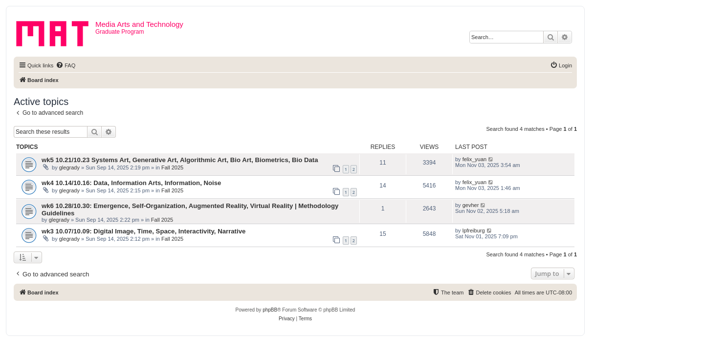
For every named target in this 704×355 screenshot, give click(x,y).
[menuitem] (65, 65)
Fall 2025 (172, 167)
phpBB (270, 310)
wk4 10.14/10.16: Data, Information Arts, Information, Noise (131, 183)
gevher (470, 205)
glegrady (69, 167)
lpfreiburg (473, 230)
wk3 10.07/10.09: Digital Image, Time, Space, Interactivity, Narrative (143, 231)
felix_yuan (474, 159)
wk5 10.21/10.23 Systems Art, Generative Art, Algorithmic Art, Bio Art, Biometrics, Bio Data (180, 160)
